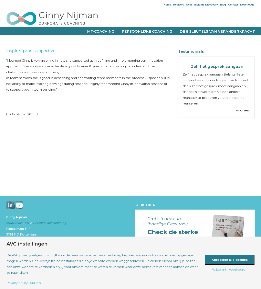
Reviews (178, 4)
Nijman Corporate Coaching (57, 18)
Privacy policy (17, 282)
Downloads (247, 4)
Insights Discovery (206, 4)
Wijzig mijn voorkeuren (229, 269)
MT (27, 223)
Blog (223, 4)
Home (167, 4)
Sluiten (35, 282)
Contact (233, 4)
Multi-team (14, 223)
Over (189, 4)
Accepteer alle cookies (230, 260)
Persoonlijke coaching (49, 223)
